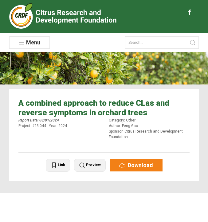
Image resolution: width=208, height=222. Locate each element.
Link (58, 165)
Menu (29, 42)
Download (136, 165)
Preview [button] (90, 165)
